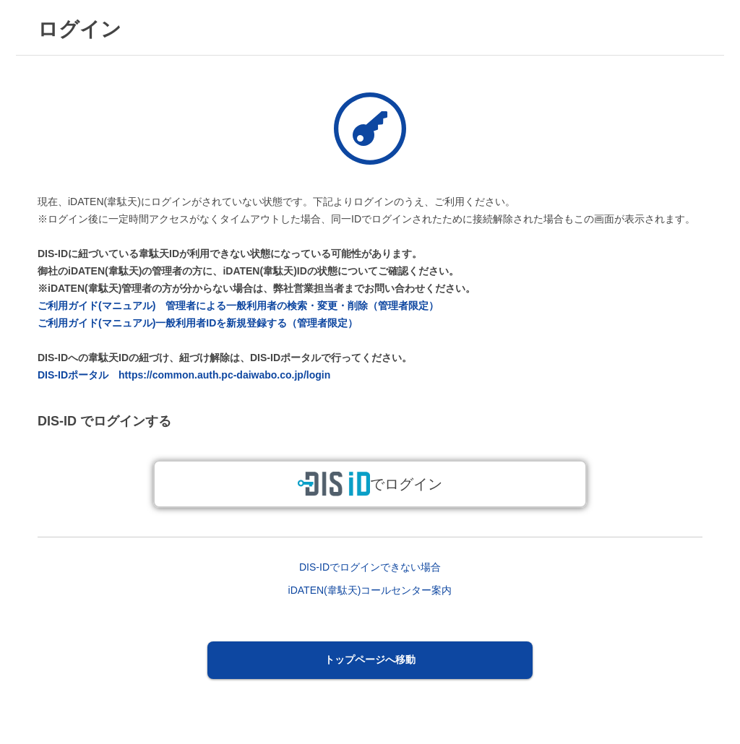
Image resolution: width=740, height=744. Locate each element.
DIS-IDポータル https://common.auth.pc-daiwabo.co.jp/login (184, 375)
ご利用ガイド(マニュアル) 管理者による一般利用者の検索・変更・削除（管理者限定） (238, 305)
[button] (370, 660)
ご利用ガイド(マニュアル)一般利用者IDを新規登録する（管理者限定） (198, 323)
